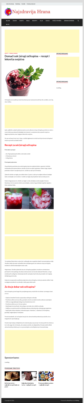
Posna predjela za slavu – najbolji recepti (45, 384)
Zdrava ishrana (69, 20)
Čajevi (15, 20)
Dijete (22, 20)
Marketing (17, 3)
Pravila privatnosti (31, 3)
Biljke (8, 20)
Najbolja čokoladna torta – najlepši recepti (29, 384)
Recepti (34, 20)
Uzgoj (48, 20)
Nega (28, 20)
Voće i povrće (56, 20)
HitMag (77, 400)
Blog (7, 24)
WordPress (70, 400)
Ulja (41, 20)
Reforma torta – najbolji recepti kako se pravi (12, 385)
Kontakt (23, 3)
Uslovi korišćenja (10, 3)
